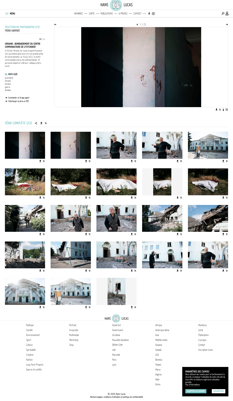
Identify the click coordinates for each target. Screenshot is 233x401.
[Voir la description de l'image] (223, 109)
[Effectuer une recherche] (223, 13)
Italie (157, 379)
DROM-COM (117, 344)
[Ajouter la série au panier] (45, 123)
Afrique (158, 325)
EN (44, 39)
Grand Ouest (117, 330)
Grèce (157, 384)
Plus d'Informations (192, 384)
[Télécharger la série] (41, 123)
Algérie (158, 374)
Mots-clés (12, 74)
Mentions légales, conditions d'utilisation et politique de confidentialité (116, 397)
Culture (29, 344)
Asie (157, 335)
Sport (28, 340)
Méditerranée (161, 340)
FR (40, 39)
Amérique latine (162, 330)
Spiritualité (31, 349)
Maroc (158, 369)
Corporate (73, 330)
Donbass (8, 90)
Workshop (73, 340)
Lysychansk (9, 77)
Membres (78, 13)
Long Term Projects (34, 364)
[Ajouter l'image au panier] (220, 109)
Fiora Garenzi (12, 30)
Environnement (33, 335)
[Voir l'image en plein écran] (226, 109)
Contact (137, 13)
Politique (30, 325)
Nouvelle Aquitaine (120, 340)
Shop (71, 344)
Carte (92, 13)
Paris (114, 359)
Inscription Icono (205, 349)
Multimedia (74, 335)
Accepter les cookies (196, 391)
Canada (158, 349)
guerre (7, 87)
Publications (107, 13)
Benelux (158, 359)
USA (157, 354)
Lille (114, 349)
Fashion (29, 359)
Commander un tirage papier (19, 97)
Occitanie (116, 335)
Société (29, 330)
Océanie (158, 344)
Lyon (114, 364)
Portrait (72, 325)
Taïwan (158, 364)
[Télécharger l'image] (216, 109)
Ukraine (8, 81)
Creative (30, 354)
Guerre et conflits (34, 369)
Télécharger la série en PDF (18, 101)
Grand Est (116, 325)
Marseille (116, 354)
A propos (123, 13)
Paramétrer (218, 391)
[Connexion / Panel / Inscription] (227, 13)
